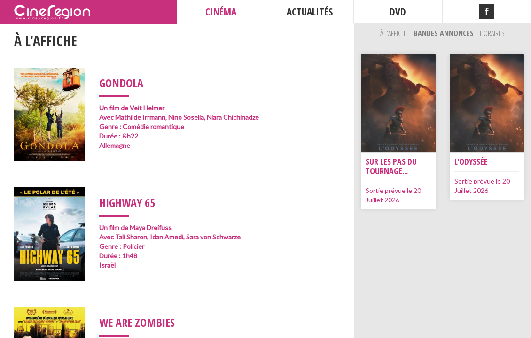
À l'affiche (394, 33)
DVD (398, 11)
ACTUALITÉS (310, 11)
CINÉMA (220, 11)
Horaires (492, 33)
